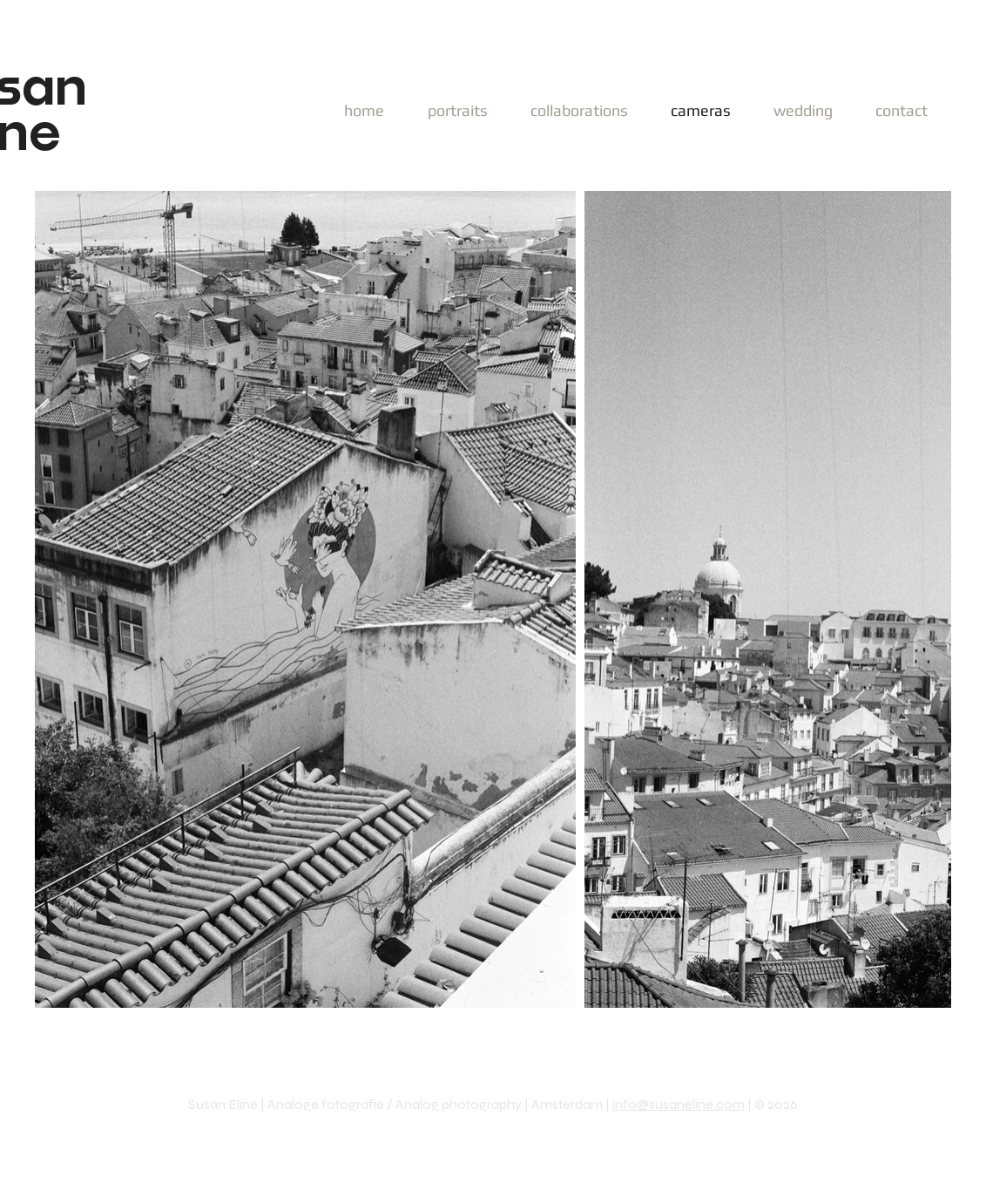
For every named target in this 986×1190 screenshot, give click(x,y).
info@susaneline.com (678, 1104)
